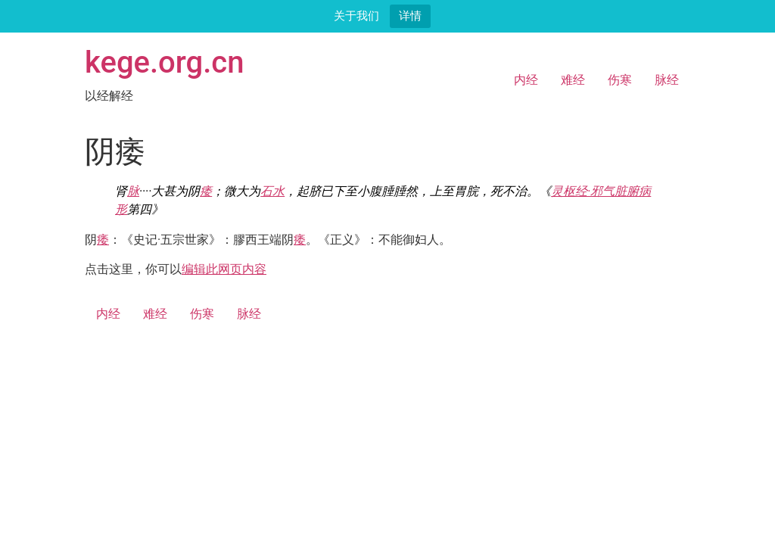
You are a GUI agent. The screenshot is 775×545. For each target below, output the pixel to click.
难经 (573, 80)
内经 (526, 80)
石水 (272, 191)
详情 (410, 15)
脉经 (667, 80)
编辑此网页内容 (224, 269)
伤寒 (620, 80)
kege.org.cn (164, 62)
